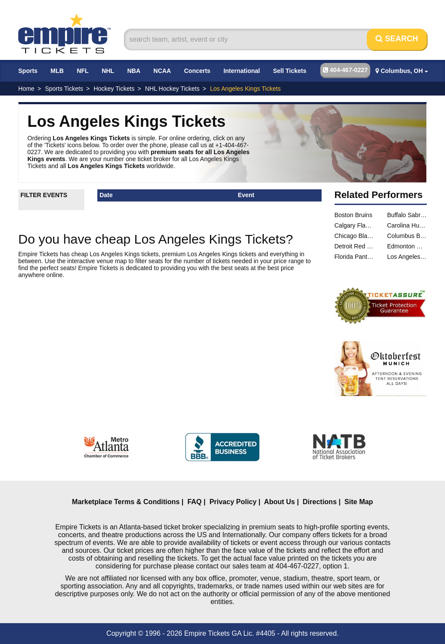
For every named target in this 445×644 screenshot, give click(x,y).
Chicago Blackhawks (354, 235)
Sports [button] (27, 70)
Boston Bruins (353, 214)
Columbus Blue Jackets (407, 235)
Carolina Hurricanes (407, 225)
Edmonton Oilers (407, 246)
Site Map (359, 501)
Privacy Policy (233, 501)
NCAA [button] (162, 70)
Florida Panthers (354, 256)
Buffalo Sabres (407, 214)
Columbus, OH (401, 70)
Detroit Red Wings (354, 246)
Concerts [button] (197, 70)
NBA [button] (133, 70)
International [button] (241, 70)
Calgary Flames (354, 225)
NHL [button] (108, 70)
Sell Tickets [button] (289, 70)
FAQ (194, 501)
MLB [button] (56, 70)
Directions (320, 501)
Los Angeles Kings (407, 256)
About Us (279, 501)
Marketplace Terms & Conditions (126, 501)
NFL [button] (83, 70)
